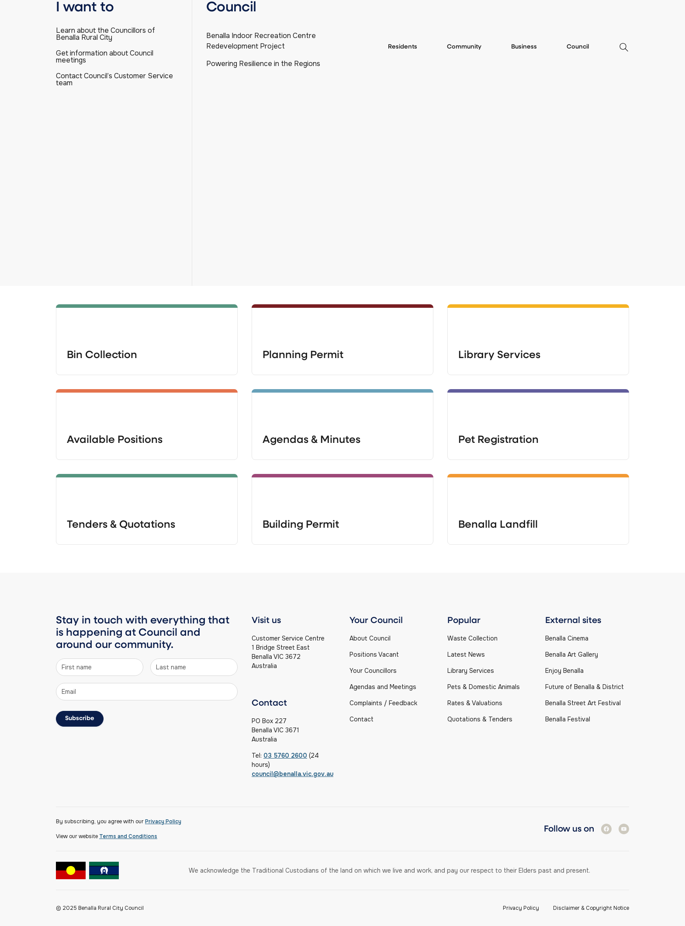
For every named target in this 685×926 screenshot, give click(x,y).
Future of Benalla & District (584, 687)
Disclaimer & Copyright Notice (591, 908)
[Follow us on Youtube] (624, 829)
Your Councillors (373, 671)
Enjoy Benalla (564, 671)
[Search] (342, 185)
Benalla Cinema (566, 638)
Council (578, 47)
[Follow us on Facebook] (606, 829)
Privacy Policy (163, 821)
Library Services (470, 671)
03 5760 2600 (285, 755)
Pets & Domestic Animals (483, 687)
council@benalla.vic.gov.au (292, 774)
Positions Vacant (374, 654)
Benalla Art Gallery (571, 654)
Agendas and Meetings (382, 687)
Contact (361, 719)
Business (524, 47)
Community (464, 47)
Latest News (466, 654)
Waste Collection (472, 638)
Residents (402, 47)
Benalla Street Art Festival (583, 703)
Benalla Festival (567, 719)
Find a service (605, 8)
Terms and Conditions (128, 836)
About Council (370, 638)
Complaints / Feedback (383, 703)
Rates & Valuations (474, 703)
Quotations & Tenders (479, 719)
